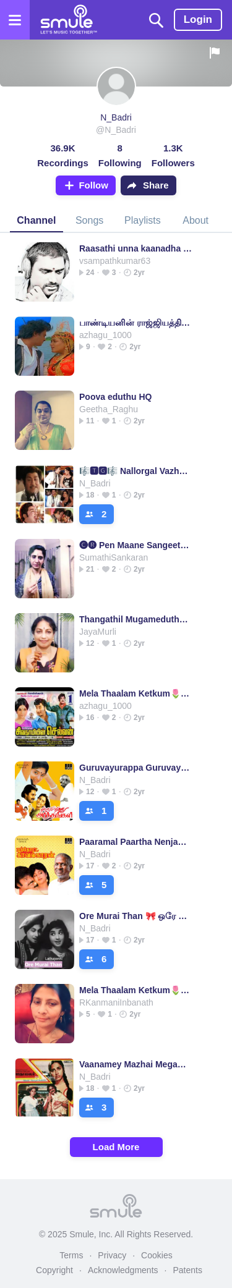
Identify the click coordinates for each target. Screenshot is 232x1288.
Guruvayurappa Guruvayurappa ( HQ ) (135, 768)
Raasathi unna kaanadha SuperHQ (135, 248)
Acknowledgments (123, 1270)
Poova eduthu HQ (115, 397)
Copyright (54, 1270)
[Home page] (68, 19)
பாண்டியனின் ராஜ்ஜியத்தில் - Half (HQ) (135, 323)
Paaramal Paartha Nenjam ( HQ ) (135, 842)
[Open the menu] (15, 20)
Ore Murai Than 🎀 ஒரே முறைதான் (135, 916)
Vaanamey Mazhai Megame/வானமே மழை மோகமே (135, 1064)
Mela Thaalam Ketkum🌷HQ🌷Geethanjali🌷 (135, 693)
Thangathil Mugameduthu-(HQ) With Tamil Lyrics (135, 619)
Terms (71, 1255)
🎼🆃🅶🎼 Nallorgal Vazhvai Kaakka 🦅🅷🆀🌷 (135, 471)
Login (198, 19)
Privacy (112, 1255)
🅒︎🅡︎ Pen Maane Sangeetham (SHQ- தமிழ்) (135, 545)
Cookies (157, 1255)
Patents (187, 1270)
